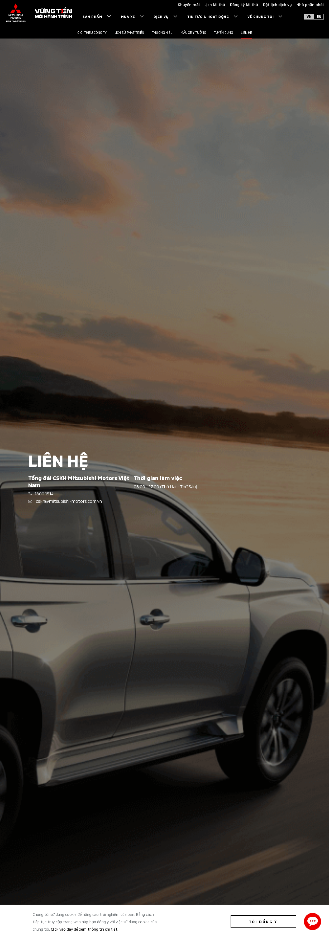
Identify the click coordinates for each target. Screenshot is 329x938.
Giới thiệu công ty (92, 32)
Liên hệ (246, 32)
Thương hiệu (162, 32)
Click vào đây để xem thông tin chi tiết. (84, 928)
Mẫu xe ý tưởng (193, 32)
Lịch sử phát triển (129, 32)
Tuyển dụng (223, 32)
